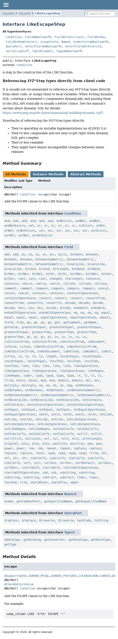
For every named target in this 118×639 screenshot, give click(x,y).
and (7, 221)
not (31, 225)
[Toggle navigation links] (6, 5)
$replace (11, 520)
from (19, 322)
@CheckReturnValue (19, 584)
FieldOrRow (96, 37)
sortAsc (50, 463)
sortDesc (105, 463)
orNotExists (26, 230)
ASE (24, 576)
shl (104, 453)
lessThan (56, 361)
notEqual (11, 409)
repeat (51, 448)
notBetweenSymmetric (83, 390)
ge (28, 322)
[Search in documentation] (99, 13)
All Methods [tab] (15, 174)
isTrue (9, 356)
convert (45, 298)
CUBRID (105, 576)
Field (29, 37)
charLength (73, 278)
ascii (62, 254)
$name (8, 501)
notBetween (84, 385)
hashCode (84, 520)
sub (45, 472)
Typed (60, 51)
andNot (80, 221)
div (31, 308)
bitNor (9, 274)
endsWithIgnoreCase (20, 312)
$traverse (47, 520)
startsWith (30, 467)
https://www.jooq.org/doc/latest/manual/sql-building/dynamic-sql (52, 113)
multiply (11, 385)
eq (75, 312)
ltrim (8, 380)
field (8, 322)
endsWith (80, 308)
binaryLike (75, 264)
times (81, 477)
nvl (46, 438)
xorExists (99, 230)
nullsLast (33, 438)
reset (40, 453)
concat (103, 288)
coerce (27, 283)
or (39, 225)
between (76, 254)
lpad (39, 375)
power (8, 448)
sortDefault (84, 463)
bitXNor (76, 274)
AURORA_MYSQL (39, 576)
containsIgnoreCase (82, 293)
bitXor (106, 274)
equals (105, 317)
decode (70, 303)
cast (21, 278)
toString (101, 520)
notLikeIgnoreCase (81, 419)
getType (10, 544)
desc (21, 308)
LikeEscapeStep (47, 13)
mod (43, 380)
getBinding (32, 539)
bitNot (37, 274)
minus (20, 380)
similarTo (38, 458)
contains (39, 293)
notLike (106, 414)
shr (15, 458)
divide (51, 308)
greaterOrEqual (34, 327)
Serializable (16, 51)
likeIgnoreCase (86, 366)
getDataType (77, 539)
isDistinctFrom (16, 341)
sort (26, 463)
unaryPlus (59, 482)
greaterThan (41, 332)
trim (23, 482)
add (7, 254)
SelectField (34, 46)
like (25, 366)
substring (67, 472)
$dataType (12, 539)
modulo (63, 380)
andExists (64, 221)
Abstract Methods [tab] (85, 174)
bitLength (60, 269)
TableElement (42, 51)
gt (28, 337)
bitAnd (30, 269)
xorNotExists (42, 235)
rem (31, 448)
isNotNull (90, 351)
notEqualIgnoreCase (89, 409)
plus (25, 443)
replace (80, 448)
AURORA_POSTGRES (64, 576)
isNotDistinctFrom (48, 346)
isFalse (10, 346)
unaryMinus (39, 482)
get (57, 322)
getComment (72, 322)
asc (52, 254)
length (51, 356)
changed (55, 278)
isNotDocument (48, 351)
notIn (43, 414)
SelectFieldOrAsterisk (83, 46)
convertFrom (95, 298)
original (11, 443)
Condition (13, 37)
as (23, 254)
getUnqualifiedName (91, 501)
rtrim (93, 453)
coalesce (93, 278)
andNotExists (14, 225)
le (20, 356)
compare (42, 288)
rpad (51, 453)
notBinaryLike (15, 400)
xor (41, 230)
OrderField (82, 42)
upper (74, 482)
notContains (91, 400)
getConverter (54, 539)
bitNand (78, 269)
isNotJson (71, 351)
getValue (11, 327)
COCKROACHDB (88, 576)
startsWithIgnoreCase (80, 467)
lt (79, 375)
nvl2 (64, 438)
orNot (100, 225)
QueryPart (13, 46)
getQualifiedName (58, 501)
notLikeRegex (14, 429)
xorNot (9, 235)
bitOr (50, 274)
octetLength (91, 438)
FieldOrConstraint (69, 37)
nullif (82, 434)
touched (10, 482)
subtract (49, 477)
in (56, 337)
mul (88, 380)
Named (65, 42)
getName (90, 322)
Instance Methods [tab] (48, 174)
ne (40, 385)
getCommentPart (28, 501)
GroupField (49, 42)
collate (69, 283)
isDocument (96, 341)
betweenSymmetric (49, 259)
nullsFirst (13, 438)
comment (10, 288)
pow (90, 443)
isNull (106, 351)
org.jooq (8, 13)
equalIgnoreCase (54, 317)
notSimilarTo (63, 429)
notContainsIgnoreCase (45, 404)
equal (105, 312)
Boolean (41, 37)
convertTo (34, 303)
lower (27, 375)
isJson (25, 346)
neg (69, 385)
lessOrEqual (69, 356)
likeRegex (95, 371)
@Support (11, 576)
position (60, 443)
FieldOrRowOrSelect (21, 42)
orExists (86, 225)
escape (43, 194)
